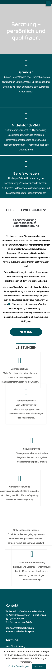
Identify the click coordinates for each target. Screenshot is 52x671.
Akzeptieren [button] (39, 666)
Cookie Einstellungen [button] (18, 666)
